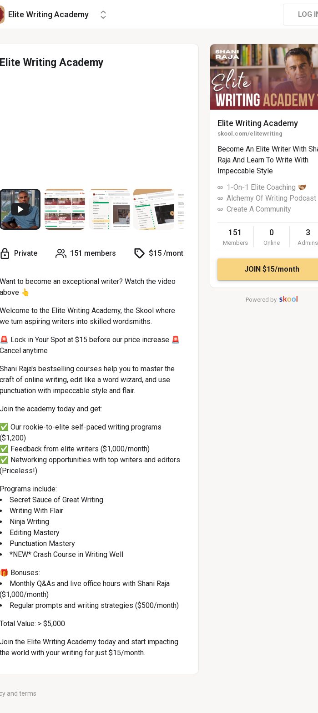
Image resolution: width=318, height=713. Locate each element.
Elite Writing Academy (257, 123)
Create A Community (259, 209)
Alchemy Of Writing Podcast (271, 198)
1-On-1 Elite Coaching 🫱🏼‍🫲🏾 (267, 187)
